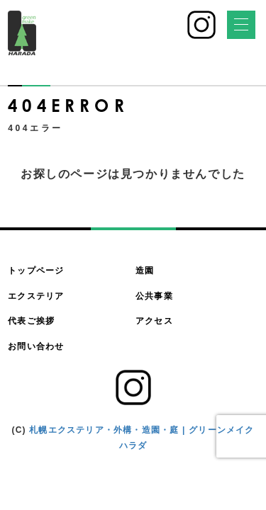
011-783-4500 (147, 30)
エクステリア (36, 296)
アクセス (154, 321)
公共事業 (154, 296)
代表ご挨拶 (31, 321)
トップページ (36, 271)
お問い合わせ (36, 346)
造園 (144, 271)
